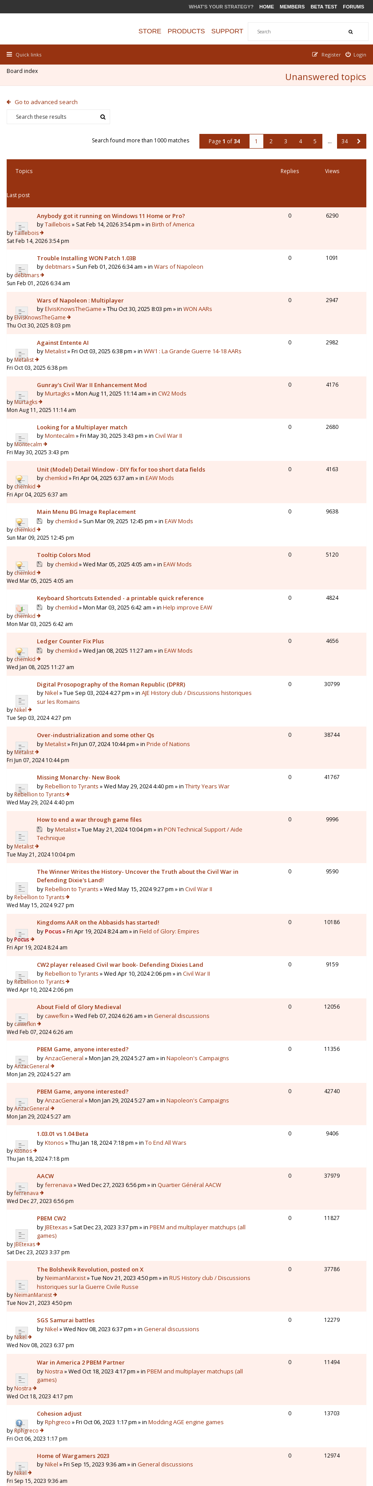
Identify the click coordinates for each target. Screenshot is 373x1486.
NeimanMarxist (67, 1117)
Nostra (56, 1196)
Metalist (57, 310)
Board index (24, 73)
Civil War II (52, 388)
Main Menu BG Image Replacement (88, 450)
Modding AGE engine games (77, 1240)
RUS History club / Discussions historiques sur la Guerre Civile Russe (90, 1130)
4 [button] (298, 137)
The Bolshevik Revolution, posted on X (92, 1109)
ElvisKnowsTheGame (75, 275)
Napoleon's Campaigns (80, 951)
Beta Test (323, 6)
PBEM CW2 (53, 1074)
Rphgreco (60, 1231)
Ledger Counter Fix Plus (72, 566)
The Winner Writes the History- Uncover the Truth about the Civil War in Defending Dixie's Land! (99, 768)
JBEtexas (58, 1082)
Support (236, 31)
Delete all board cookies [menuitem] (333, 1433)
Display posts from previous (94, 1343)
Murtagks (59, 345)
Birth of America (60, 214)
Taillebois (60, 205)
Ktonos (56, 1013)
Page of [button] (222, 137)
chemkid (58, 424)
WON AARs (85, 284)
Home (266, 6)
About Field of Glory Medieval (81, 899)
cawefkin (59, 908)
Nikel (53, 619)
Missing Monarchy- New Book (80, 689)
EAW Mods (59, 468)
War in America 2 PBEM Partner (83, 1187)
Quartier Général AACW (71, 1056)
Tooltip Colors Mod (66, 485)
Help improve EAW (70, 548)
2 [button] (268, 137)
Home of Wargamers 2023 (75, 1257)
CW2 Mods (53, 354)
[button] (356, 137)
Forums (353, 6)
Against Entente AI (65, 301)
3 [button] (283, 137)
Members (292, 6)
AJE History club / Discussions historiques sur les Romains (99, 627)
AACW (47, 1039)
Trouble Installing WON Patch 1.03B (88, 231)
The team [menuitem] (239, 1433)
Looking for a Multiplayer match (84, 371)
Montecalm (62, 380)
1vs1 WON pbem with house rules (85, 1292)
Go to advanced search (48, 98)
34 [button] (342, 137)
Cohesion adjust (61, 1222)
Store (158, 31)
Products (195, 31)
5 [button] (312, 137)
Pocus (55, 829)
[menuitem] (354, 54)
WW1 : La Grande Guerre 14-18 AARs (99, 314)
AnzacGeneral (66, 943)
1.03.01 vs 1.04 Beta (65, 1004)
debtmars (60, 240)
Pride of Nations (61, 671)
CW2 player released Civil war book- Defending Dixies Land (89, 860)
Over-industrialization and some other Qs (97, 654)
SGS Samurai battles (68, 1152)
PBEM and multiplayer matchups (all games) (97, 1091)
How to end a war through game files (91, 724)
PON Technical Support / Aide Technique (99, 742)
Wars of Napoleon (63, 249)
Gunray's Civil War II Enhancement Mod (94, 336)
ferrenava (61, 1047)
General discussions (67, 917)
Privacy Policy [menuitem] (277, 1433)
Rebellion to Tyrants (74, 698)
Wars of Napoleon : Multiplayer (82, 266)
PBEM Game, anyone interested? (85, 934)
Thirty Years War (93, 706)
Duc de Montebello (72, 1300)
